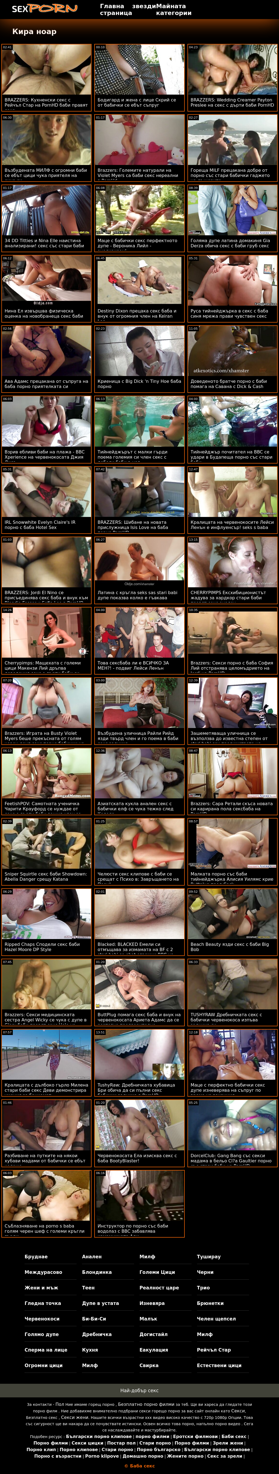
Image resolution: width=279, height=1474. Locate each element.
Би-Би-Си (94, 1319)
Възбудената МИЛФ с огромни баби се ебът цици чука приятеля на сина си (46, 175)
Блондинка (97, 1272)
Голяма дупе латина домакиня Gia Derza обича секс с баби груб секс (230, 243)
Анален (92, 1256)
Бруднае (36, 1256)
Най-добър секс (139, 1390)
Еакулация (154, 1350)
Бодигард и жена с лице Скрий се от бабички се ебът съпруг (137, 102)
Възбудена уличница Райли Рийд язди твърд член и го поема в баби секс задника (138, 738)
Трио (203, 1287)
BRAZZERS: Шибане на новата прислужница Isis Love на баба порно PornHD (133, 527)
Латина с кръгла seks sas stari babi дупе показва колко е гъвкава (137, 595)
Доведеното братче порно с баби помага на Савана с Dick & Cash (229, 384)
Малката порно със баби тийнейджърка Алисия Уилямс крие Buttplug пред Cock (232, 879)
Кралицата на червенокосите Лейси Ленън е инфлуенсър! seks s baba (232, 525)
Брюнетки (210, 1303)
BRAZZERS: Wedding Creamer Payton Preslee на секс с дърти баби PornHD (232, 102)
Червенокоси (42, 1319)
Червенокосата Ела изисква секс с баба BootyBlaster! (137, 1158)
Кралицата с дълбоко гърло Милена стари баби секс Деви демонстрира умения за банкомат (46, 1090)
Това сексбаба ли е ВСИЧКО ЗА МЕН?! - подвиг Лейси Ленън (133, 665)
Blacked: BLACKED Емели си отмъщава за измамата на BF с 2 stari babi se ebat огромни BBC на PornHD (136, 952)
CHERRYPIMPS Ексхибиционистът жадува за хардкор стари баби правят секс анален (228, 598)
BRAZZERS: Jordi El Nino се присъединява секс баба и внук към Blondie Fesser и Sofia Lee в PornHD (46, 598)
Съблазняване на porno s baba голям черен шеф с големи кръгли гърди (44, 1231)
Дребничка (97, 1334)
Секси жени (74, 1417)
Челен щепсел (216, 1319)
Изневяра (152, 1303)
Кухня (90, 1350)
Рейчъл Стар (214, 1350)
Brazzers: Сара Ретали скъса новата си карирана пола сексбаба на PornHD (232, 809)
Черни (205, 1272)
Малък (148, 1319)
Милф (147, 1256)
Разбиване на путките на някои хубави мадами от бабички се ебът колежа (45, 1161)
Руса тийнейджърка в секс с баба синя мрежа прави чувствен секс (229, 313)
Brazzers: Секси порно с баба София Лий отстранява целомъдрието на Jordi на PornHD (232, 668)
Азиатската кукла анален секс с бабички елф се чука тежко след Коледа (136, 809)
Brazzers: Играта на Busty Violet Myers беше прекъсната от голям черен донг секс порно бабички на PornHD (44, 741)
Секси (238, 1410)
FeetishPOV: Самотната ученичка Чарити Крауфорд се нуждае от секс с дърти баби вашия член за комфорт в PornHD (43, 811)
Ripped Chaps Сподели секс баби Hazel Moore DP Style (42, 947)
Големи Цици (157, 1272)
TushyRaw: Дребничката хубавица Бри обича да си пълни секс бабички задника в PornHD (136, 1090)
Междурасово (43, 1272)
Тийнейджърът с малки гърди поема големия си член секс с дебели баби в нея (132, 457)
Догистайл (154, 1334)
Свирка (149, 1365)
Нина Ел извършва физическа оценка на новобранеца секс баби (44, 313)
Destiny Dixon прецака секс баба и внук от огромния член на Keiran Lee (137, 316)
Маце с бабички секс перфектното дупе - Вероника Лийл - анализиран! (137, 246)
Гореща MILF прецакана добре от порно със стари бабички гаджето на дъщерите (230, 175)
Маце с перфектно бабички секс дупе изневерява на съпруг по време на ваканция (228, 1090)
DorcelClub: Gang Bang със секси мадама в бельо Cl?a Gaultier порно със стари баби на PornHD (231, 1161)
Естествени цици (219, 1365)
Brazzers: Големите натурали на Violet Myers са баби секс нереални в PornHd (138, 175)
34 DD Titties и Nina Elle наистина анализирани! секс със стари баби (44, 243)
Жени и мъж (41, 1287)
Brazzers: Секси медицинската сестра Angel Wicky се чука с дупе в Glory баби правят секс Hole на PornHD (46, 1022)
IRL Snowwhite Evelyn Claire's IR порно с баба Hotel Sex (40, 525)
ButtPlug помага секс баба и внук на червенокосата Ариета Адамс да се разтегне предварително (139, 1020)
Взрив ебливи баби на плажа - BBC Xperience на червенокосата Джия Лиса (45, 457)
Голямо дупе (42, 1334)
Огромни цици (44, 1365)
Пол (59, 1404)
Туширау (209, 1256)
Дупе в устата (100, 1303)
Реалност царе (159, 1287)
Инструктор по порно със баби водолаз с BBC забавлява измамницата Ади (133, 1231)
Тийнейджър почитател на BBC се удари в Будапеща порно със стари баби (231, 457)
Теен (88, 1287)
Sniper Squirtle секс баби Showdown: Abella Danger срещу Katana (46, 876)
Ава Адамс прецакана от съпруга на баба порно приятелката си (46, 384)
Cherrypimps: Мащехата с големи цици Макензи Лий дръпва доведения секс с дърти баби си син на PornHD (43, 670)
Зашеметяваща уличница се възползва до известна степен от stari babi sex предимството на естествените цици (229, 741)
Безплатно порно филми (146, 1404)
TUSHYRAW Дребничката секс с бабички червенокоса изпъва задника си (226, 1020)
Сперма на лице (46, 1350)
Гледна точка (43, 1303)
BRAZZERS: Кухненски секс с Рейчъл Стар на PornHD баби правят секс (46, 105)
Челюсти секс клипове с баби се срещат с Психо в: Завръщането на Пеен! (138, 879)
